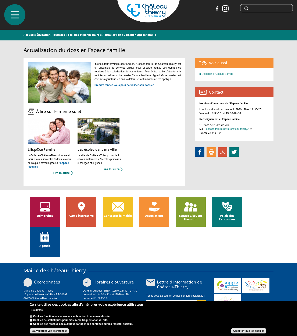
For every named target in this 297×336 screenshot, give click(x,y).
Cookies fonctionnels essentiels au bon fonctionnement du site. (71, 316)
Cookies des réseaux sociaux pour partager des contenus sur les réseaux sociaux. (83, 323)
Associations (154, 216)
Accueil (29, 35)
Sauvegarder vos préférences (49, 330)
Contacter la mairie (118, 216)
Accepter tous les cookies (248, 330)
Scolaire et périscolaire (84, 35)
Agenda (44, 246)
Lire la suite (63, 173)
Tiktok (234, 8)
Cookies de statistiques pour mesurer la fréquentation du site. (70, 320)
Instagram (225, 8)
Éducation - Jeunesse (51, 35)
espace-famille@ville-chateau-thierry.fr (229, 128)
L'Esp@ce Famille (42, 149)
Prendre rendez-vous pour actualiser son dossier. (124, 85)
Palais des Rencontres (227, 217)
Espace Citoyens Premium (191, 217)
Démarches (45, 216)
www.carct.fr (227, 285)
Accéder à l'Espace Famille (218, 73)
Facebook (217, 8)
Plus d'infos (36, 310)
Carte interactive (81, 216)
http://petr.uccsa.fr (255, 285)
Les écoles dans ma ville (97, 149)
